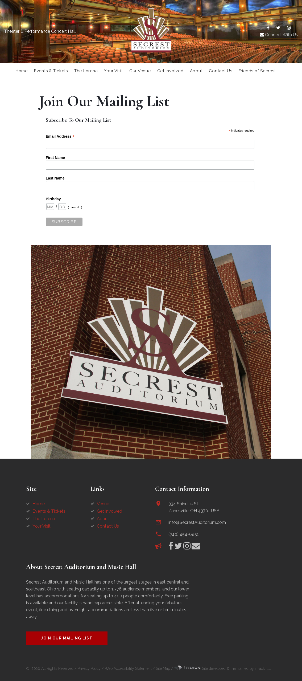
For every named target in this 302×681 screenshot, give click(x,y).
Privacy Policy (89, 668)
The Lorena (86, 70)
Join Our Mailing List (66, 638)
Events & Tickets (51, 70)
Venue (103, 503)
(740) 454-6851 (183, 534)
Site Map (163, 668)
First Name (55, 158)
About (196, 70)
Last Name (55, 178)
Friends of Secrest (257, 70)
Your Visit (113, 70)
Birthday (53, 199)
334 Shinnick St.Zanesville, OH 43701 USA (194, 507)
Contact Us (220, 70)
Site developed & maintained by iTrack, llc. (222, 668)
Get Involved (170, 70)
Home (22, 70)
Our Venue (140, 70)
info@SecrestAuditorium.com (197, 522)
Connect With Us (279, 34)
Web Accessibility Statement (128, 668)
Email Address (60, 136)
